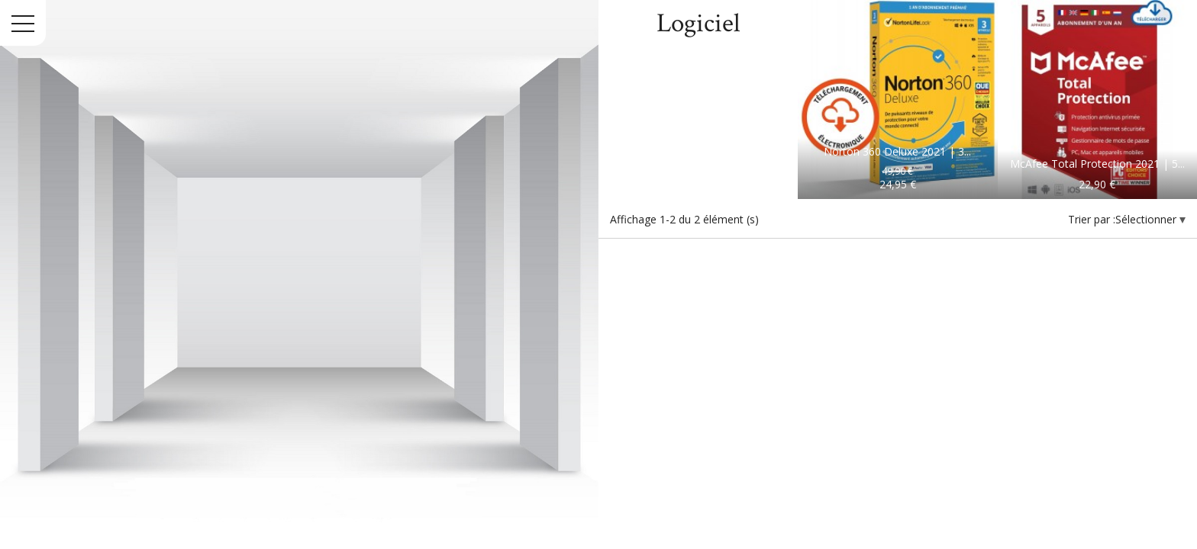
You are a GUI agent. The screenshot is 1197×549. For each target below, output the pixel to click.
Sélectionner (1147, 219)
